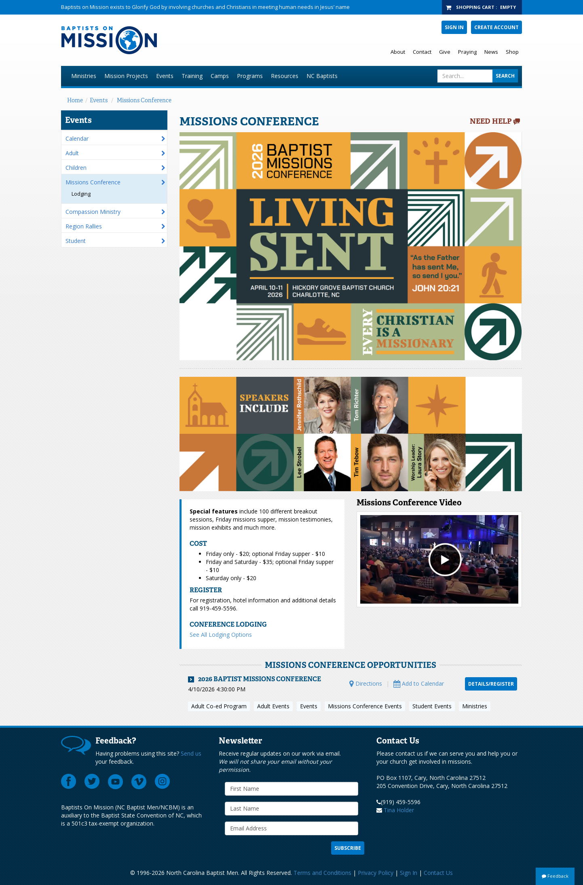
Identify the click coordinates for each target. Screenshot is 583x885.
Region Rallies (83, 226)
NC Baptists (322, 76)
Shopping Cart (475, 7)
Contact (422, 51)
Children (76, 167)
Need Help (491, 121)
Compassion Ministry (92, 211)
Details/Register (491, 683)
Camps (220, 76)
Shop (512, 51)
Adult (72, 153)
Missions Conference (144, 100)
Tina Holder (399, 810)
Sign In (454, 27)
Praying (467, 51)
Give (444, 51)
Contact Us (438, 873)
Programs (250, 76)
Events (164, 76)
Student (75, 241)
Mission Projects (126, 76)
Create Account (496, 27)
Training (192, 76)
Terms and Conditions (322, 873)
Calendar (77, 138)
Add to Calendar (418, 683)
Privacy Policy (375, 873)
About (398, 51)
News (491, 51)
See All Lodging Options (221, 634)
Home (75, 100)
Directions (365, 683)
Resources (284, 76)
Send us (191, 753)
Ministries (83, 76)
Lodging (81, 193)
